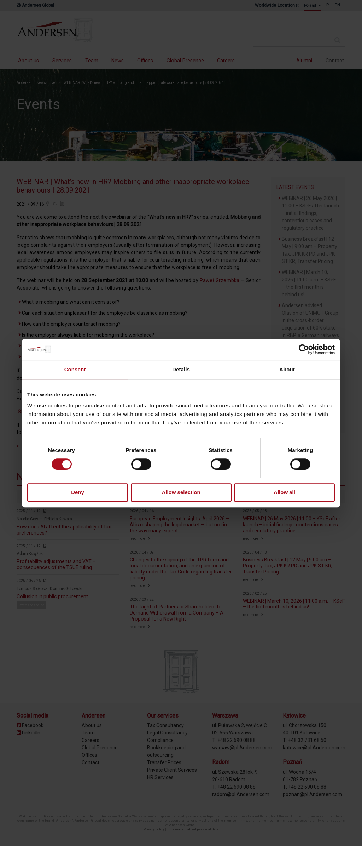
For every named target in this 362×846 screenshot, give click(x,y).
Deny (77, 493)
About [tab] (287, 369)
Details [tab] (181, 369)
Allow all (284, 493)
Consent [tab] (75, 369)
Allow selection (181, 493)
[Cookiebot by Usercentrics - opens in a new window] (304, 349)
